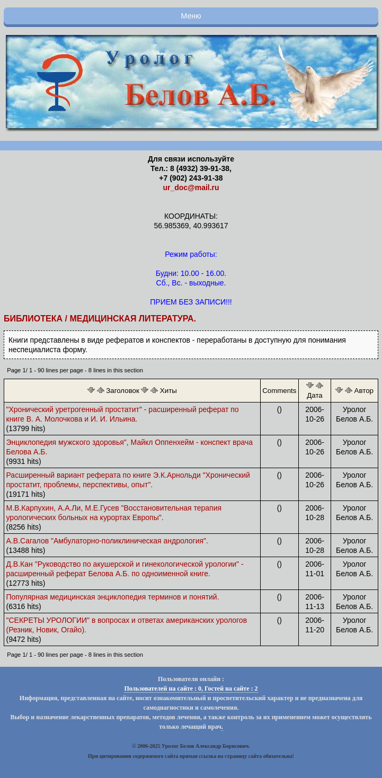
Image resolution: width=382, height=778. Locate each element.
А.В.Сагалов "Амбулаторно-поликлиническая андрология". (107, 540)
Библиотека (33, 318)
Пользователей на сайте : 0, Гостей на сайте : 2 (190, 688)
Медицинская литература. (132, 318)
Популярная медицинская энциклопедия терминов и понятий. (112, 597)
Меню (191, 16)
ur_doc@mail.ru (191, 187)
